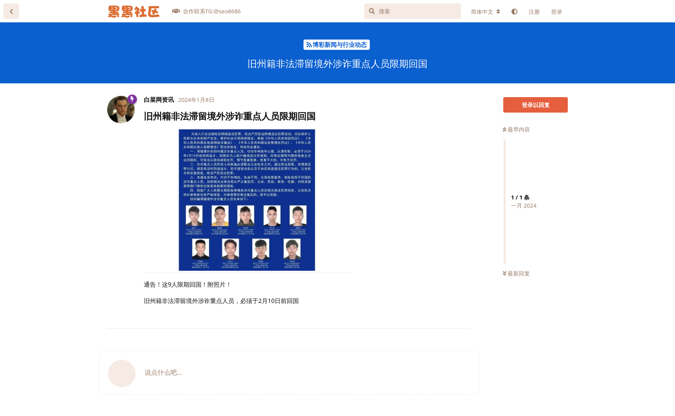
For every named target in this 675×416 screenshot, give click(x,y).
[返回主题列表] (11, 11)
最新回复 (516, 273)
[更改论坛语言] (485, 11)
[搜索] (412, 11)
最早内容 (516, 129)
